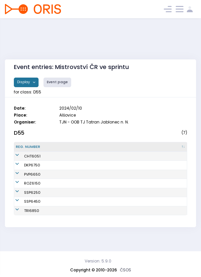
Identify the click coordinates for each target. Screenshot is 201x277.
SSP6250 (24, 203)
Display (24, 82)
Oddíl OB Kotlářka (109, 170)
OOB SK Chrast (107, 161)
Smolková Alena (62, 212)
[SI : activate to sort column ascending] (174, 149)
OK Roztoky (103, 194)
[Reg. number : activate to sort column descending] (29, 149)
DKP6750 (24, 170)
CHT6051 (24, 161)
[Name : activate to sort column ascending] (68, 149)
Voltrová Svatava (63, 194)
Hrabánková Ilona (63, 203)
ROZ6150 (24, 194)
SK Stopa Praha (107, 203)
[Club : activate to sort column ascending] (113, 149)
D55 (19, 133)
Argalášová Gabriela (66, 221)
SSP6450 (24, 212)
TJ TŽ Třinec (103, 221)
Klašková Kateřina (64, 170)
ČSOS (125, 270)
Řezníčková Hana (63, 161)
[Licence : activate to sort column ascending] (148, 149)
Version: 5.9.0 (98, 261)
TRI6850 (23, 221)
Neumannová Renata (67, 182)
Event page (57, 82)
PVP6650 (24, 182)
